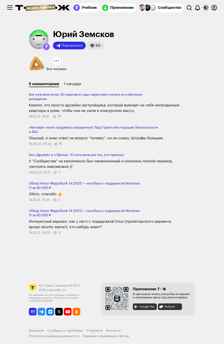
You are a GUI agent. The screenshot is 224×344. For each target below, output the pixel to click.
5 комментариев (44, 84)
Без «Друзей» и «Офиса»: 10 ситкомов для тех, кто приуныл (76, 155)
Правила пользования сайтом (105, 336)
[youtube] (68, 311)
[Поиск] (189, 7)
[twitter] (59, 311)
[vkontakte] (50, 311)
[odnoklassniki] (76, 311)
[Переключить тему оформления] (206, 7)
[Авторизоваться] (214, 7)
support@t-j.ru (56, 289)
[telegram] (41, 311)
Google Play (144, 307)
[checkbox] (10, 7)
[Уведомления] (197, 7)
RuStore (167, 307)
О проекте (94, 330)
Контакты (113, 330)
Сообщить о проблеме (65, 330)
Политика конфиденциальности (54, 336)
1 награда (72, 84)
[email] (33, 311)
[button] (46, 46)
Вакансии (36, 330)
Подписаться (69, 45)
